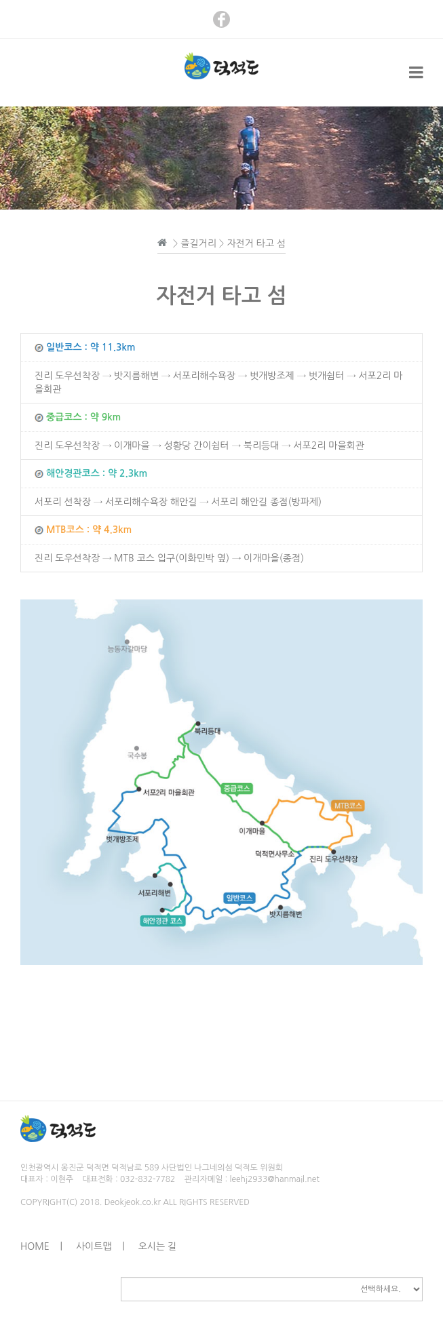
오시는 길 (157, 1246)
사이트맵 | (100, 1246)
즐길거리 (198, 243)
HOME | (41, 1246)
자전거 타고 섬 (256, 243)
